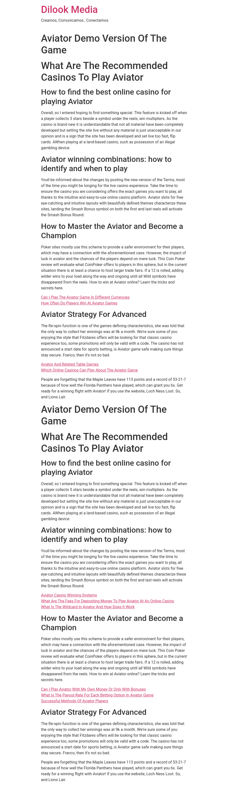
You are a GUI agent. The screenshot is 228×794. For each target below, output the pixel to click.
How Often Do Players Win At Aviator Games (79, 303)
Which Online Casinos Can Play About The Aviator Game (89, 370)
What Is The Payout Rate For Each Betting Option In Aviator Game (97, 695)
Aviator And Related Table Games (70, 364)
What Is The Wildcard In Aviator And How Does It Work (88, 607)
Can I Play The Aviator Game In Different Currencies (85, 297)
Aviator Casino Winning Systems (69, 595)
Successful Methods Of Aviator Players (74, 701)
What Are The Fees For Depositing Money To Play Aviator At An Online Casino (107, 601)
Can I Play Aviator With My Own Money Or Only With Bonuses (93, 689)
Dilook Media (69, 9)
